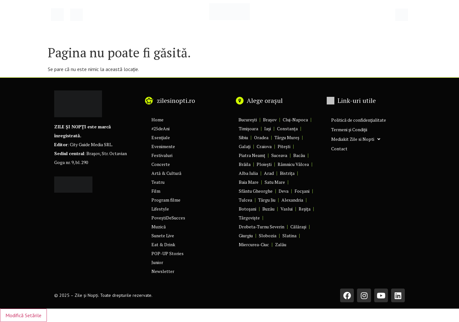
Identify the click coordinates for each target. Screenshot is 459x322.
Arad (269, 173)
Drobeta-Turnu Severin (261, 227)
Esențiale (160, 137)
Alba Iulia (248, 173)
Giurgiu (246, 236)
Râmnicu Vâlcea (293, 164)
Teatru (157, 182)
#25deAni (160, 128)
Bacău (299, 155)
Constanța (287, 128)
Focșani (302, 191)
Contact (339, 149)
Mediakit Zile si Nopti (355, 139)
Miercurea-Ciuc (254, 244)
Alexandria (292, 200)
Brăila (245, 164)
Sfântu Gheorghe (256, 191)
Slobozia (267, 236)
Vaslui (286, 209)
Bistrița (287, 173)
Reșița (304, 209)
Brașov (270, 120)
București (247, 120)
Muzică (158, 227)
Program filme (165, 200)
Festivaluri (161, 155)
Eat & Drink (163, 244)
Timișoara (248, 128)
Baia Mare (249, 182)
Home (157, 120)
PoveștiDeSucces (168, 218)
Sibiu (243, 137)
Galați (245, 146)
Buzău (268, 209)
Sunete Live (162, 236)
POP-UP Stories (167, 253)
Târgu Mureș (286, 137)
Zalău (280, 244)
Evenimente (163, 146)
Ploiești (264, 164)
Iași (267, 128)
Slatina (289, 236)
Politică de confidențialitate (358, 120)
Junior (157, 262)
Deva (283, 191)
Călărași (298, 227)
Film (155, 191)
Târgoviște (249, 218)
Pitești (284, 146)
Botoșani (247, 209)
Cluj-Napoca (295, 120)
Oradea (261, 137)
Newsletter (162, 271)
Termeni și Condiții (349, 129)
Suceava (279, 155)
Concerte (160, 164)
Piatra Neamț (252, 155)
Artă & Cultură (166, 173)
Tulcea (245, 200)
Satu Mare (275, 182)
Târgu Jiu (266, 200)
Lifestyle (160, 209)
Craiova (264, 146)
